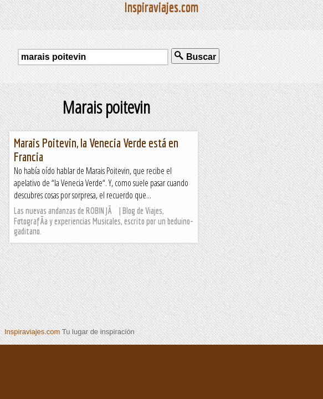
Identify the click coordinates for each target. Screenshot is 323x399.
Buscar (195, 56)
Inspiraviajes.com (32, 332)
